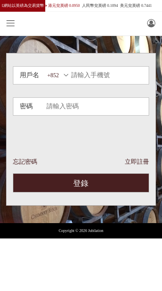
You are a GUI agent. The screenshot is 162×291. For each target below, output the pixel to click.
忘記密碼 (25, 161)
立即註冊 (137, 161)
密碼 (26, 106)
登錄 (80, 183)
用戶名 (29, 75)
